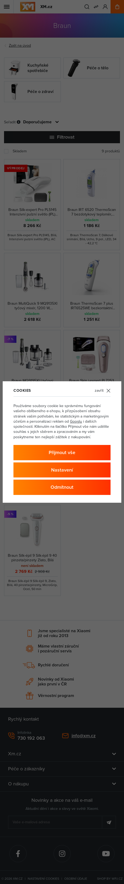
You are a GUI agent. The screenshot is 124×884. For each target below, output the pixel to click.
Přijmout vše (62, 452)
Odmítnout (62, 487)
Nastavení (62, 469)
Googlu (76, 421)
